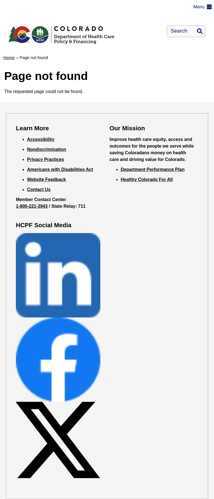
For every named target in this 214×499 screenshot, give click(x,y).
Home (8, 57)
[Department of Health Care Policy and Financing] (64, 30)
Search (200, 31)
